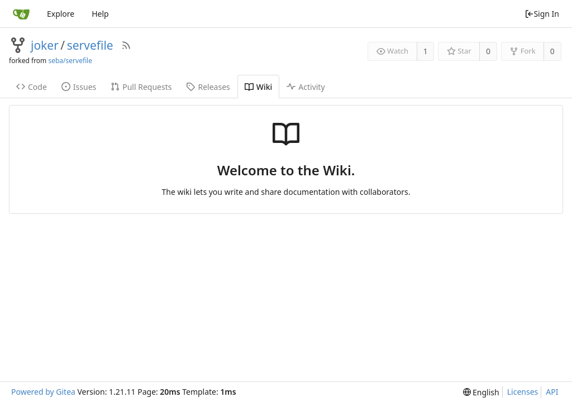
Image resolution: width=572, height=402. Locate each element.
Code (31, 87)
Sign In (542, 13)
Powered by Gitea (43, 391)
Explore (60, 13)
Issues (78, 87)
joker (45, 45)
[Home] (21, 14)
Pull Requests (141, 87)
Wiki (259, 87)
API (552, 391)
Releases (208, 87)
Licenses (522, 391)
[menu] (481, 392)
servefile (90, 45)
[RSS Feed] (126, 45)
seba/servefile (70, 60)
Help (100, 13)
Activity (306, 87)
